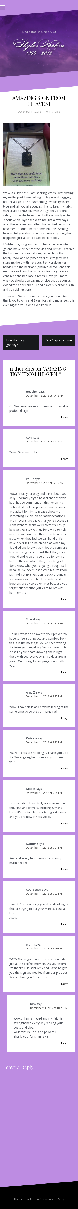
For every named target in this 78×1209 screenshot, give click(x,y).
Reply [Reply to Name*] (64, 869)
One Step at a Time (59, 340)
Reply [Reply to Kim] (64, 1043)
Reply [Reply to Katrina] (64, 768)
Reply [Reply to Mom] (64, 984)
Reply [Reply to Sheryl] (64, 672)
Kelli (48, 112)
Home (18, 1199)
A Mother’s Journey (40, 1199)
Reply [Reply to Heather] (64, 417)
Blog (57, 112)
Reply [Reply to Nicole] (64, 823)
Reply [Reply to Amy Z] (64, 718)
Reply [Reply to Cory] (64, 459)
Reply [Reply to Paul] (64, 599)
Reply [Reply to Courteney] (64, 924)
